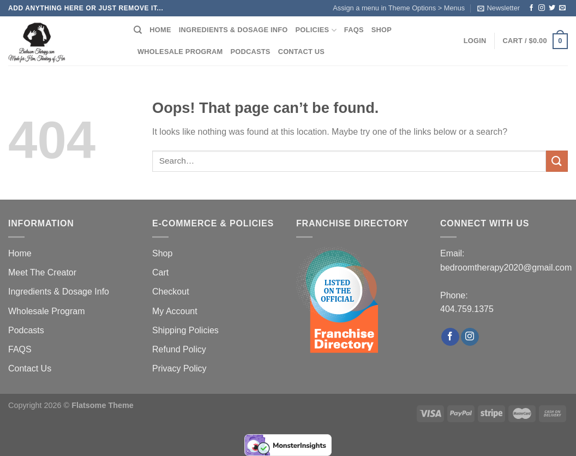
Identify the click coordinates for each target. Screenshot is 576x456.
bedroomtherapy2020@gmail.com (506, 267)
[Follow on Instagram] (541, 8)
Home (160, 30)
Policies (316, 30)
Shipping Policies (185, 330)
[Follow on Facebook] (531, 8)
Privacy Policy (179, 368)
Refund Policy (179, 349)
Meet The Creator (42, 272)
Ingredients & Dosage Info (233, 30)
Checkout (170, 291)
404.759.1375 (467, 309)
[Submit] (557, 161)
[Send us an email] (562, 8)
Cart (160, 272)
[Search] (138, 30)
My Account (174, 311)
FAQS (354, 30)
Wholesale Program (180, 51)
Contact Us (301, 51)
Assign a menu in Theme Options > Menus (399, 8)
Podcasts (251, 51)
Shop (381, 30)
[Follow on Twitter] (552, 8)
